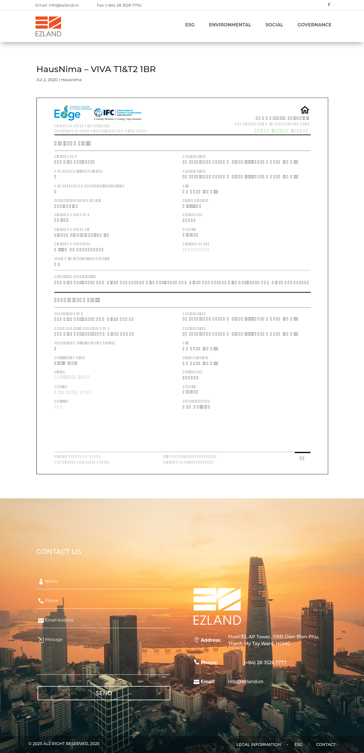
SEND (104, 693)
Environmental (230, 25)
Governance (314, 25)
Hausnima (71, 79)
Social (274, 25)
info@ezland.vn (64, 5)
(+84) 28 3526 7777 (265, 662)
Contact (326, 744)
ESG (190, 25)
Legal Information (259, 744)
